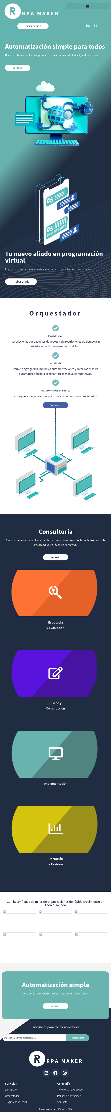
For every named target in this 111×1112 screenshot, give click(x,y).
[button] (87, 6)
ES (95, 25)
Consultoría (11, 1089)
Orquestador (12, 1095)
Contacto (62, 1101)
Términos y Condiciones (70, 1089)
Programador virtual (16, 1101)
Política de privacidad (69, 1095)
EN (88, 25)
